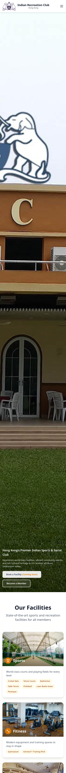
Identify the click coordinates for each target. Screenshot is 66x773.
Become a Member (16, 583)
